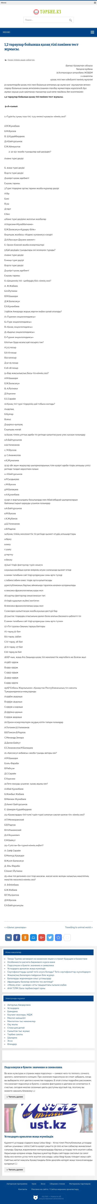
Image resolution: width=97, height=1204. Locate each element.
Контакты (22, 1189)
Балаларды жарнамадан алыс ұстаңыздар (29, 978)
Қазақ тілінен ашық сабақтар (21, 60)
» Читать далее (15, 1096)
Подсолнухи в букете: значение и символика (30, 965)
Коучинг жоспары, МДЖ (20, 1014)
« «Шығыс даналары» (15, 927)
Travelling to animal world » (79, 927)
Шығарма (12, 1037)
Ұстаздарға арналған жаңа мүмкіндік (26, 968)
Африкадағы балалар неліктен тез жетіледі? (30, 982)
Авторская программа (17, 1184)
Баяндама (12, 1011)
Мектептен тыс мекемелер (21, 1021)
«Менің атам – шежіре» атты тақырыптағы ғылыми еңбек (37, 985)
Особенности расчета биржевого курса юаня (31, 962)
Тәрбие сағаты (15, 1034)
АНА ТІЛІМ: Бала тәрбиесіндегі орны (26, 988)
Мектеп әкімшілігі (16, 1018)
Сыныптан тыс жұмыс (18, 1031)
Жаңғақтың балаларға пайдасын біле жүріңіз (30, 975)
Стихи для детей (16, 1028)
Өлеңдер (12, 1044)
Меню (3, 3)
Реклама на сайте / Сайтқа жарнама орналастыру (55, 1189)
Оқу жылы (12, 1024)
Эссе (10, 1041)
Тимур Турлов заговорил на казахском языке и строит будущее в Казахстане (47, 959)
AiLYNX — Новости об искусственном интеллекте (51, 1197)
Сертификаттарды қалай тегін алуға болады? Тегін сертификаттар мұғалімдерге (49, 972)
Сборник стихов (57, 1184)
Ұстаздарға (13, 1008)
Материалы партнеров (79, 1184)
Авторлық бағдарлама (19, 1005)
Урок (34, 1184)
